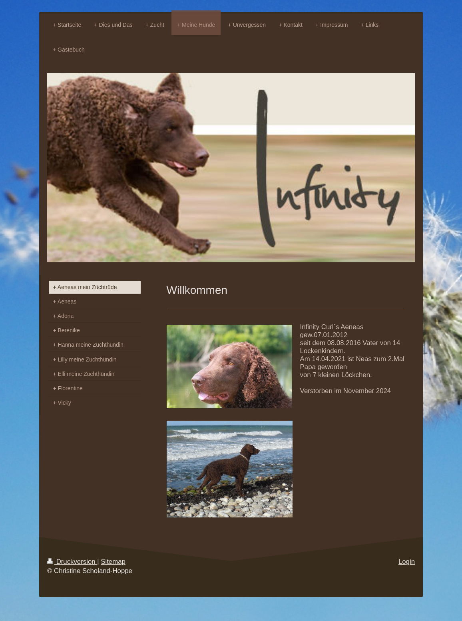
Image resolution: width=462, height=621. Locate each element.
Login (406, 561)
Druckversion (72, 561)
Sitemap (113, 561)
